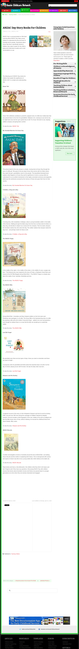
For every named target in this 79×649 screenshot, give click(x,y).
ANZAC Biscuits (16, 462)
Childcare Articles (9, 642)
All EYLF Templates (38, 642)
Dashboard (65, 642)
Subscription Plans (67, 644)
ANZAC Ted (15, 126)
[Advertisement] (39, 19)
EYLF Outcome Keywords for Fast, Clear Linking (21, 1)
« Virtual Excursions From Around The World (25, 580)
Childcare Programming (10, 644)
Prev (72, 121)
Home (6, 10)
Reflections (36, 645)
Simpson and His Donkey (19, 425)
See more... (70, 153)
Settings (66, 648)
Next (74, 121)
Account (73, 10)
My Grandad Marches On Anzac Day (22, 185)
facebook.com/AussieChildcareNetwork (50, 629)
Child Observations (38, 647)
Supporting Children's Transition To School (63, 142)
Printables (44, 10)
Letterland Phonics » (45, 580)
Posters (21, 644)
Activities (35, 10)
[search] (62, 6)
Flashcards (22, 642)
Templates (54, 10)
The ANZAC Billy (17, 328)
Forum (64, 10)
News (16, 10)
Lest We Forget (16, 371)
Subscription (68, 639)
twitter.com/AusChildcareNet (28, 629)
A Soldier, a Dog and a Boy (19, 234)
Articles (26, 9)
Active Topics (51, 644)
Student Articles (8, 645)
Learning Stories (38, 644)
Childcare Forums (52, 645)
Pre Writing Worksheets (25, 647)
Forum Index (51, 642)
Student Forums (52, 647)
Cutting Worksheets (24, 645)
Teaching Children (15, 554)
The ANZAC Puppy (17, 280)
